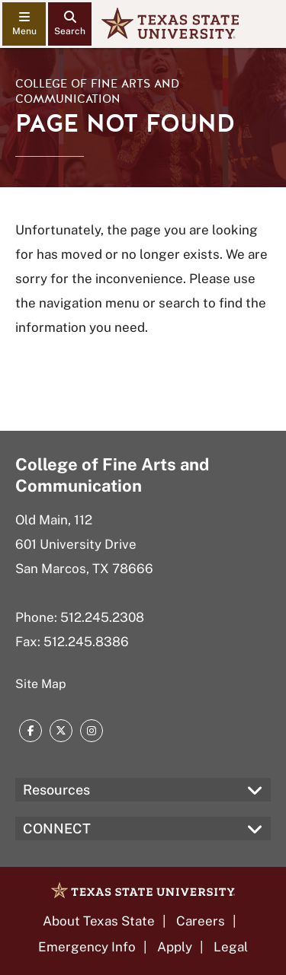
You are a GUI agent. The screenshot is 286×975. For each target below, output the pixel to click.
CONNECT (57, 828)
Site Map (40, 684)
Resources (56, 790)
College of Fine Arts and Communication (97, 91)
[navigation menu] (24, 24)
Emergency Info (87, 946)
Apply (174, 946)
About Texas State (99, 921)
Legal (231, 946)
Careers (200, 921)
